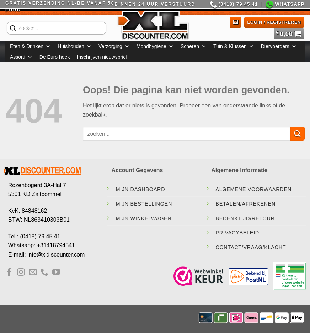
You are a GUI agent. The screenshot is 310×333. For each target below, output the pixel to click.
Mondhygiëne (155, 46)
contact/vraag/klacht (250, 247)
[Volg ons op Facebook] (9, 272)
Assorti (21, 57)
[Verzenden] (297, 134)
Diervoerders (278, 46)
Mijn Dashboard (140, 189)
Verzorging (113, 46)
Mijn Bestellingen (144, 204)
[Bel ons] (44, 272)
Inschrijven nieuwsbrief (102, 57)
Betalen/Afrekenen (245, 204)
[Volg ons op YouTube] (56, 272)
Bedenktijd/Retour (244, 218)
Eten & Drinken (30, 46)
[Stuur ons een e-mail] (33, 272)
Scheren (193, 46)
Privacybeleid (237, 233)
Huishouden (74, 46)
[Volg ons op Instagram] (21, 272)
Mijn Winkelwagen (143, 218)
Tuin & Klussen (233, 46)
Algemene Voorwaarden (253, 189)
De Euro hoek (54, 57)
